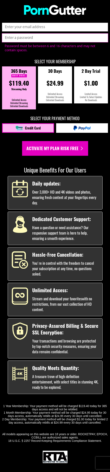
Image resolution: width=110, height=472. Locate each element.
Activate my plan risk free (55, 148)
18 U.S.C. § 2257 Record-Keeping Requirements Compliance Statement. (55, 440)
